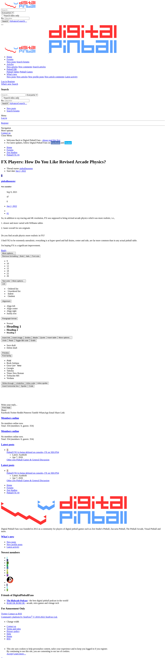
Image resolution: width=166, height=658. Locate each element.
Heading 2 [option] (12, 326)
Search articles (39, 67)
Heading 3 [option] (11, 330)
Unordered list (13, 288)
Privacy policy (13, 628)
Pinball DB (12, 69)
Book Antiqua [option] (13, 360)
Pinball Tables (13, 72)
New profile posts (36, 77)
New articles (12, 67)
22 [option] (8, 270)
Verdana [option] (10, 375)
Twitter (68, 143)
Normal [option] (10, 320)
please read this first (51, 140)
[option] (11, 303)
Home (9, 57)
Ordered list (12, 286)
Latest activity (71, 77)
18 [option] (8, 268)
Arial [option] (9, 357)
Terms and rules (14, 626)
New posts (11, 62)
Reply (3, 250)
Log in (4, 118)
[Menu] (2, 24)
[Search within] (7, 12)
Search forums (22, 62)
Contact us (6, 133)
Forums (10, 59)
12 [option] (8, 263)
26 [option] (8, 273)
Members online (10, 415)
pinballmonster (26, 168)
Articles (10, 64)
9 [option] (7, 258)
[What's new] (6, 84)
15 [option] (8, 265)
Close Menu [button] (6, 135)
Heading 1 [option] (14, 323)
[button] (10, 253)
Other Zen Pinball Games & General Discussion (28, 457)
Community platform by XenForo (29, 614)
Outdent (11, 293)
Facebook (55, 143)
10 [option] (8, 260)
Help (9, 631)
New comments (25, 67)
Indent (10, 291)
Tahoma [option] (10, 368)
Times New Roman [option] (15, 370)
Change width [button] (13, 619)
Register (4, 123)
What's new (12, 74)
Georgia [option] (10, 365)
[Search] (13, 10)
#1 (8, 213)
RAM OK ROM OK (16, 600)
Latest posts (7, 441)
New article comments (54, 77)
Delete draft (12, 345)
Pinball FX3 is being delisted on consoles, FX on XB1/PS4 (33, 449)
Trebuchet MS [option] (13, 373)
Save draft (11, 342)
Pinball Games (26, 72)
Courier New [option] (14, 363)
